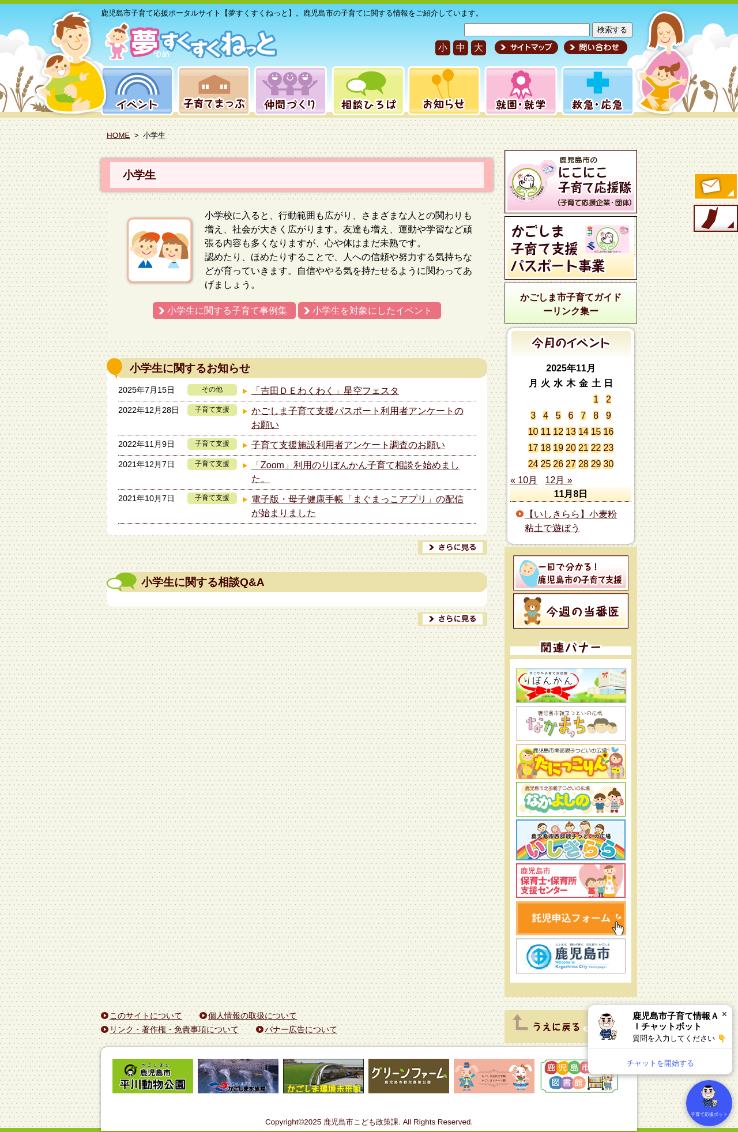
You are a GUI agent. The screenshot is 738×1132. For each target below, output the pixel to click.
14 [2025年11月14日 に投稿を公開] (583, 432)
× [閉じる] (724, 1014)
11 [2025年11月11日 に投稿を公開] (546, 432)
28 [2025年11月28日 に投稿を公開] (583, 464)
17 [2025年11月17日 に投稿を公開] (533, 448)
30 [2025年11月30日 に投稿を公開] (608, 464)
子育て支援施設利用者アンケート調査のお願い (348, 445)
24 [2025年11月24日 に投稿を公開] (533, 464)
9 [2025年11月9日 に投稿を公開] (608, 415)
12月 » (559, 480)
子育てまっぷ (211, 91)
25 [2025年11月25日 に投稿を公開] (546, 464)
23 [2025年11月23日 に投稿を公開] (608, 448)
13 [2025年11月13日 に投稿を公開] (571, 432)
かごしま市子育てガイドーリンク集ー (571, 304)
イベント (135, 91)
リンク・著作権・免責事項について (174, 1029)
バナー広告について (301, 1029)
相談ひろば (366, 91)
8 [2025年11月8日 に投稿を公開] (595, 415)
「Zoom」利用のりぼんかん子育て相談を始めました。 (355, 472)
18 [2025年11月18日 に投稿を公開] (546, 448)
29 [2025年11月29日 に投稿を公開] (596, 464)
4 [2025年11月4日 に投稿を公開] (545, 415)
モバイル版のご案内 (715, 219)
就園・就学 (517, 91)
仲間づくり (290, 91)
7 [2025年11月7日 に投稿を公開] (583, 415)
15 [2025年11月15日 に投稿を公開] (596, 432)
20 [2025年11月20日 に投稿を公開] (571, 448)
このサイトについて (146, 1015)
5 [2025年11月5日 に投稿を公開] (558, 415)
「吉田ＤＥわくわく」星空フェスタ (325, 391)
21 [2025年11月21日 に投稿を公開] (583, 448)
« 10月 (523, 480)
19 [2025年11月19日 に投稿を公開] (558, 448)
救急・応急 (597, 91)
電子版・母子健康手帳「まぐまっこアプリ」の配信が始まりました (357, 506)
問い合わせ (594, 47)
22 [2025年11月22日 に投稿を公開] (596, 448)
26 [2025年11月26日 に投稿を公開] (558, 464)
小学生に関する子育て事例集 (227, 310)
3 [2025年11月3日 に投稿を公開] (533, 415)
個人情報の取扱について (252, 1015)
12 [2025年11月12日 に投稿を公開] (558, 432)
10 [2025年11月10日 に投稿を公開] (533, 432)
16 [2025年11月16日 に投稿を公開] (608, 432)
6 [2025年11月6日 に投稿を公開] (571, 415)
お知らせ (441, 91)
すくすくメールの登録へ (715, 187)
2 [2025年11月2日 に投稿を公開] (608, 399)
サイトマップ (526, 47)
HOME (118, 135)
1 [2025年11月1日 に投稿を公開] (595, 399)
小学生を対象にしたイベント (372, 310)
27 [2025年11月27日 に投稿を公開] (571, 464)
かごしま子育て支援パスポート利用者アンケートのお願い (357, 418)
